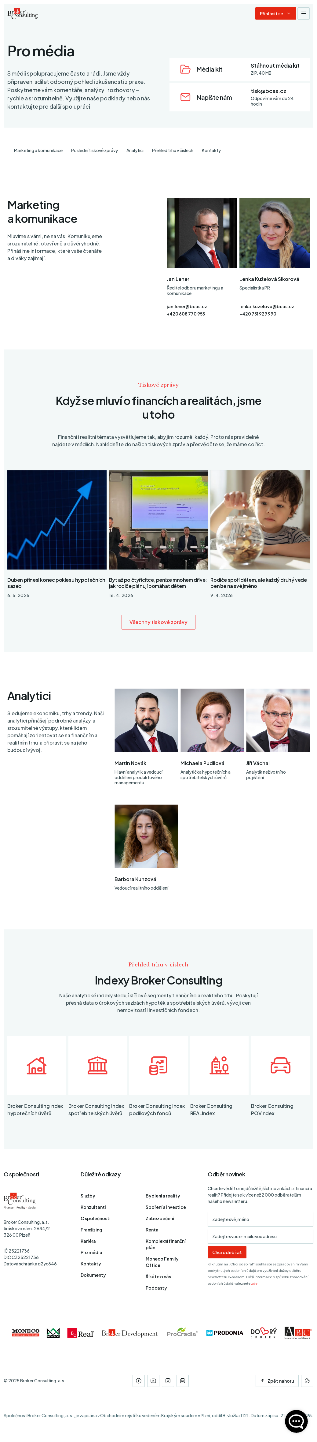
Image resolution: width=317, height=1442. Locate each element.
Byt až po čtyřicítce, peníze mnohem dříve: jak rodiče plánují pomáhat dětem (158, 583)
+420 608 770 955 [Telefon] (186, 313)
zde (254, 1283)
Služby (88, 1195)
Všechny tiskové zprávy (158, 622)
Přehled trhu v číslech (172, 150)
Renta (152, 1229)
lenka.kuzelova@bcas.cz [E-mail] (266, 306)
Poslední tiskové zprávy (94, 150)
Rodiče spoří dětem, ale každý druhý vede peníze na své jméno (258, 583)
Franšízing (91, 1229)
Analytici (135, 150)
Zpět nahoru (277, 1381)
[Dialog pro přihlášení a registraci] (275, 13)
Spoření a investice (166, 1207)
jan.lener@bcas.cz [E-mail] (187, 306)
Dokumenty (93, 1275)
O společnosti (96, 1218)
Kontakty (211, 150)
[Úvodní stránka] (22, 13)
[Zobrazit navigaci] (303, 13)
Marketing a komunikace (38, 150)
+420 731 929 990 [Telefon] (257, 313)
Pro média (91, 1252)
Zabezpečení (160, 1218)
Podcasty (156, 1288)
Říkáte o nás (158, 1276)
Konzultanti (93, 1207)
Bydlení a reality (163, 1195)
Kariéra (88, 1241)
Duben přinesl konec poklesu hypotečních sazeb (56, 583)
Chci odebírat (227, 1252)
